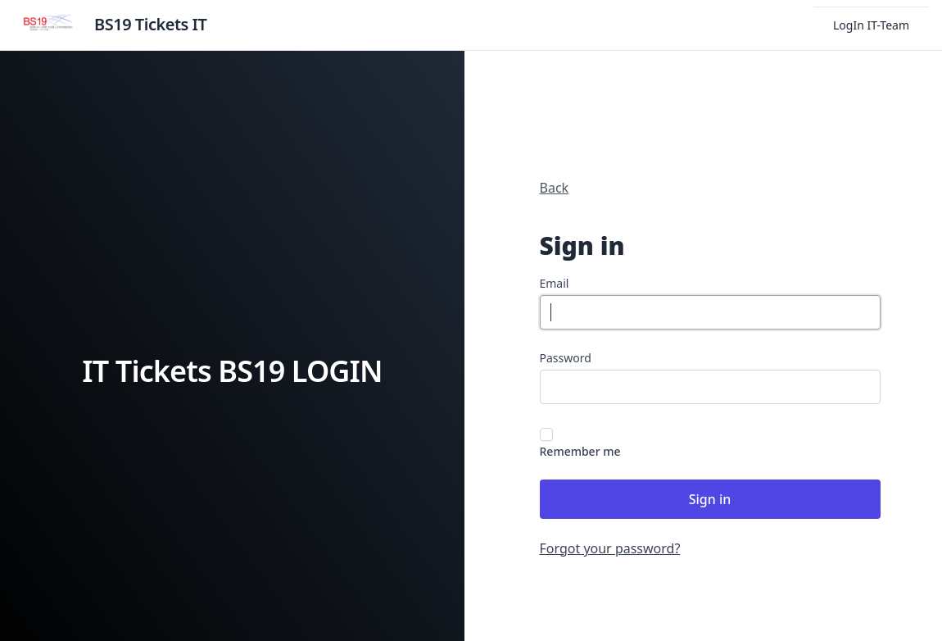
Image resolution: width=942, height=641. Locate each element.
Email (554, 283)
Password (565, 358)
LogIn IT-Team (871, 25)
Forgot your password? (610, 548)
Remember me (580, 451)
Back (554, 188)
